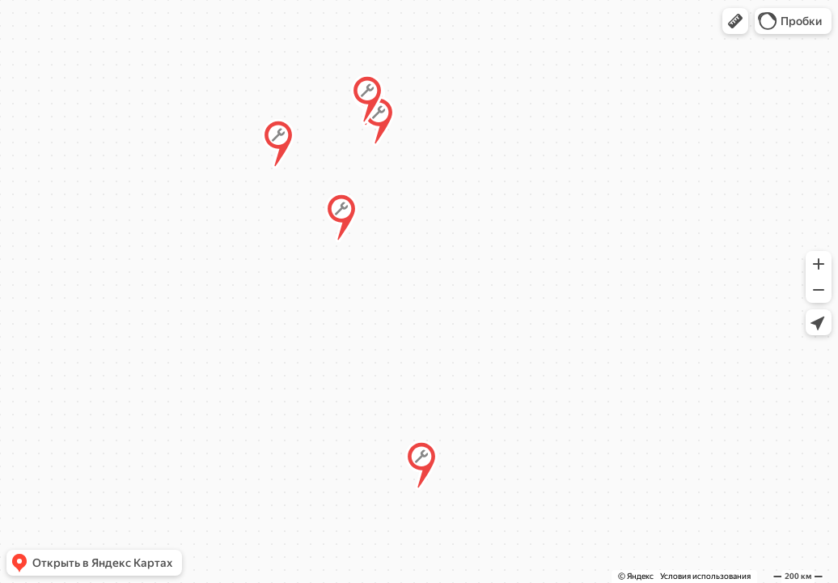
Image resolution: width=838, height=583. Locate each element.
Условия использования (705, 576)
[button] (735, 21)
